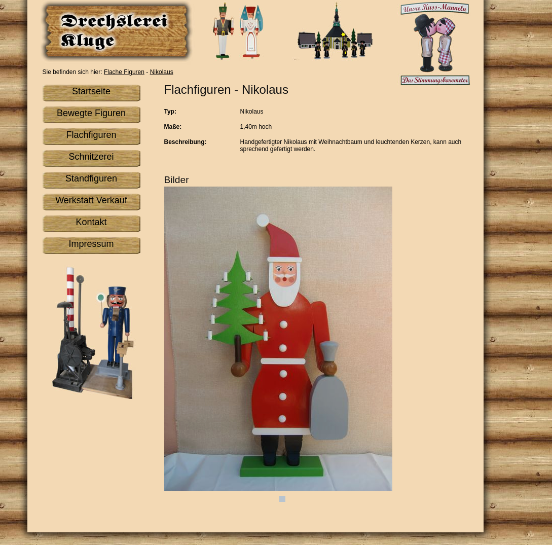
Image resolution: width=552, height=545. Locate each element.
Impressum (91, 244)
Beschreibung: (185, 142)
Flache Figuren (124, 72)
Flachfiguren (91, 135)
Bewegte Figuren (91, 113)
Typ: (170, 111)
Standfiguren (91, 178)
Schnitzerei (91, 157)
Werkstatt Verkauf (91, 200)
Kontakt (91, 222)
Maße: (173, 126)
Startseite (91, 91)
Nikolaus (161, 72)
